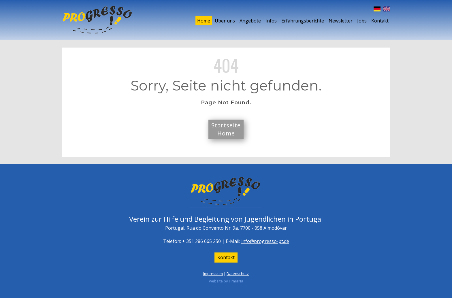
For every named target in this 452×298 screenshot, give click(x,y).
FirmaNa (236, 281)
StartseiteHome (226, 129)
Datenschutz (238, 273)
